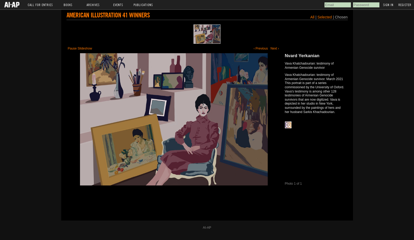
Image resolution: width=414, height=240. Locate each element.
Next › (274, 48)
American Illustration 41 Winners (108, 15)
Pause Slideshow (80, 48)
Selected (325, 17)
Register (404, 5)
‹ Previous (260, 48)
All (312, 17)
